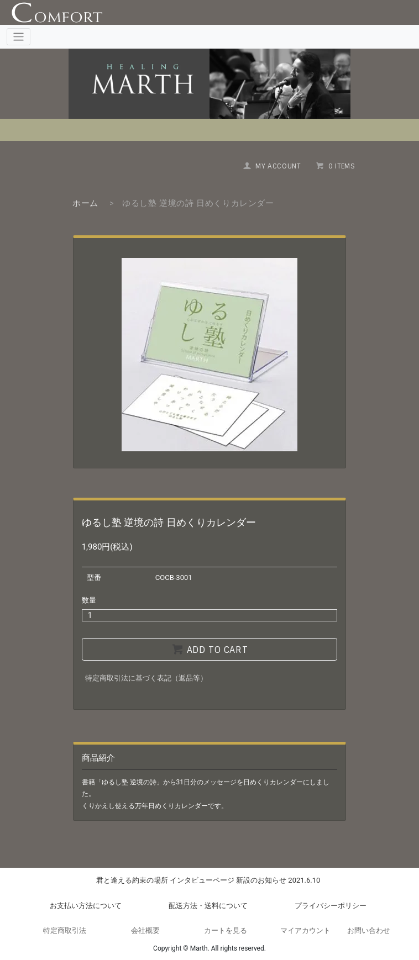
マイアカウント (305, 930)
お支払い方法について (86, 905)
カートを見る (225, 930)
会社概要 (145, 930)
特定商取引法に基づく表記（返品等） (146, 678)
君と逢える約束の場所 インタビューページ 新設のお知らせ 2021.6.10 (208, 880)
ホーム (85, 203)
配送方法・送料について (208, 905)
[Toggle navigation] (18, 36)
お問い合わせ (368, 930)
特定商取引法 (64, 930)
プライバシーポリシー (330, 905)
